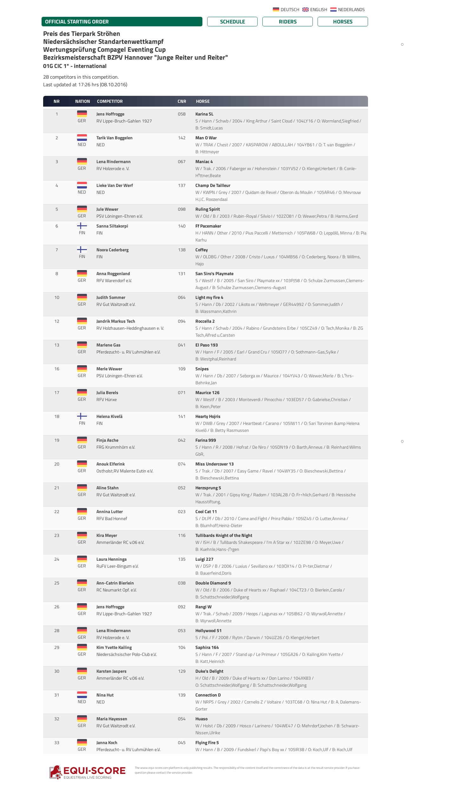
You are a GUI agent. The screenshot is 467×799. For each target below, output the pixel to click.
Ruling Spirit (208, 209)
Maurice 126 (207, 392)
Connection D (208, 694)
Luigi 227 (204, 559)
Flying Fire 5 (207, 742)
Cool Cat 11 (206, 511)
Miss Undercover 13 (215, 463)
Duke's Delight (209, 671)
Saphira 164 (207, 647)
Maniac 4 (204, 161)
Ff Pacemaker (208, 225)
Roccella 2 (205, 321)
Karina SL (204, 113)
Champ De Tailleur (213, 185)
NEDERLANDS (351, 9)
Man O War (206, 137)
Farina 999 (206, 440)
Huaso (201, 718)
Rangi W (204, 606)
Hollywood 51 (209, 630)
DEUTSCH (290, 9)
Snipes (202, 368)
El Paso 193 (207, 344)
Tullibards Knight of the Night (224, 535)
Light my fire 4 (209, 297)
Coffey (202, 249)
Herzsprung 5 (208, 487)
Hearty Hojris (208, 416)
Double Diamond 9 (213, 582)
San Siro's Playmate (214, 273)
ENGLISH (318, 9)
